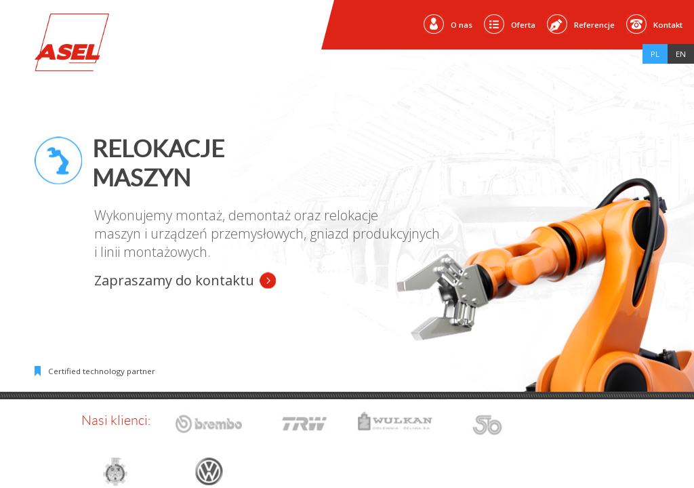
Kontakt (667, 25)
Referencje (594, 25)
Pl (655, 54)
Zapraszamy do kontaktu (174, 280)
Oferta (523, 25)
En (681, 54)
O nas (461, 25)
